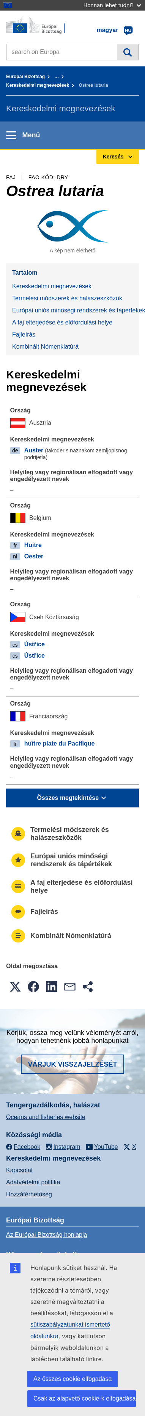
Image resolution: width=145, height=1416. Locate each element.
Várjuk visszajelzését (72, 1064)
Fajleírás (23, 334)
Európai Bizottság (25, 76)
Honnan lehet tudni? (112, 5)
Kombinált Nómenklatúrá (45, 346)
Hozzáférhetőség (29, 1194)
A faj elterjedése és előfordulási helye (62, 322)
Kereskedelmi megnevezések (37, 85)
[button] (15, 986)
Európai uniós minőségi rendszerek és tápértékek (75, 310)
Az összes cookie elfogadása (72, 1379)
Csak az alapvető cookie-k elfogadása (84, 1398)
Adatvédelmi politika (33, 1182)
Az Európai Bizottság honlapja (46, 1235)
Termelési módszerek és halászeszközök (67, 298)
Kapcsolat (19, 1170)
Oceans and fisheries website (45, 1117)
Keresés (128, 52)
